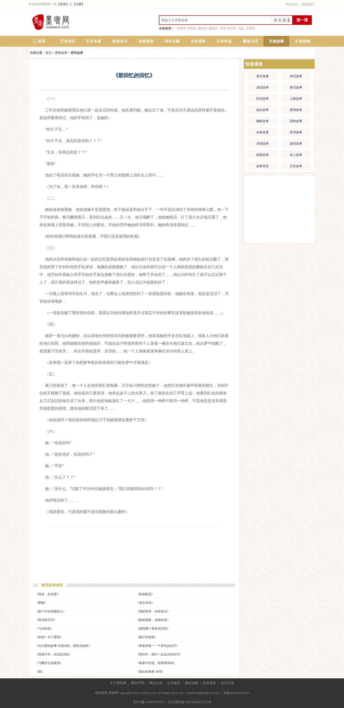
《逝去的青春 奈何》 (150, 671)
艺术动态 (67, 41)
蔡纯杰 (202, 28)
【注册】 (78, 4)
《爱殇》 (41, 603)
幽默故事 (262, 121)
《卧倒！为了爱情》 (49, 637)
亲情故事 (262, 143)
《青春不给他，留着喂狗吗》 (156, 663)
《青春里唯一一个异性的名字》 (157, 646)
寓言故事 (262, 76)
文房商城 (302, 41)
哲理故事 (296, 132)
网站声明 (138, 683)
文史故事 (296, 166)
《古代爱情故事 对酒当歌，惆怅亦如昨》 (63, 646)
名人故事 (296, 155)
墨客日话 (250, 41)
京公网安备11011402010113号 (189, 702)
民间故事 (262, 98)
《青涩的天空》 (46, 620)
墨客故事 (61, 52)
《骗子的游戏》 (147, 637)
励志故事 (262, 110)
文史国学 (198, 41)
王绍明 (250, 28)
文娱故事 (276, 41)
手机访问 (291, 4)
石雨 (223, 28)
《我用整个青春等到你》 (153, 628)
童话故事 (296, 87)
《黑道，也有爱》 (47, 594)
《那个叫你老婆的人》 (50, 611)
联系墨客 (209, 683)
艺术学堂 (224, 41)
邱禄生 (192, 28)
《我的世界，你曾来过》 (153, 611)
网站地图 (191, 683)
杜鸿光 (231, 28)
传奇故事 (262, 132)
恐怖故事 (296, 121)
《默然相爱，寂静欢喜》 (153, 620)
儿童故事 (296, 98)
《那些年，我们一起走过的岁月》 (159, 654)
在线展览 (146, 41)
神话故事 (296, 76)
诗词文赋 (172, 41)
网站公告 (155, 683)
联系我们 (308, 4)
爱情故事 (296, 110)
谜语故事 (296, 143)
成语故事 (262, 87)
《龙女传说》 (145, 603)
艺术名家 (93, 41)
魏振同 (213, 28)
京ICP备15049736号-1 (148, 702)
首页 (41, 41)
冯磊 (241, 28)
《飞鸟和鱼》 (44, 628)
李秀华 (181, 28)
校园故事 (262, 155)
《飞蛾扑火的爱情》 (49, 663)
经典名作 (120, 41)
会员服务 (173, 683)
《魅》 (39, 671)
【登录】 (63, 4)
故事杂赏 (262, 166)
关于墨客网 (118, 683)
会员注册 (227, 683)
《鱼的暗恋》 (145, 594)
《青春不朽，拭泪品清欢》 (53, 654)
